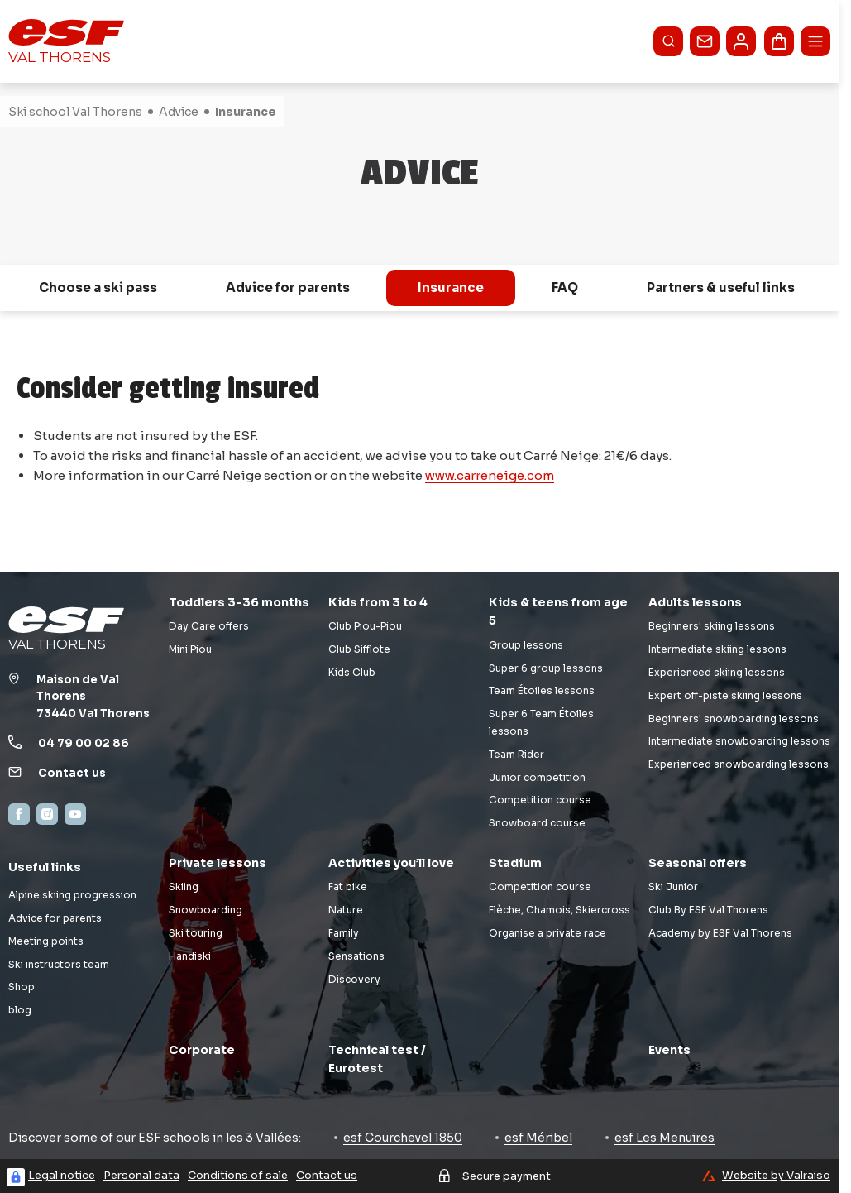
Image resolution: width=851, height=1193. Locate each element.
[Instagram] (47, 814)
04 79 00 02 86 (83, 743)
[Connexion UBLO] (16, 1177)
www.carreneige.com (489, 475)
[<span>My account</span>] (741, 41)
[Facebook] (19, 814)
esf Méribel (538, 1137)
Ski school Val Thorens (75, 111)
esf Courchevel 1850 (402, 1137)
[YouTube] (75, 814)
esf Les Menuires (664, 1137)
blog (19, 1010)
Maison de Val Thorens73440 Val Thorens (93, 697)
